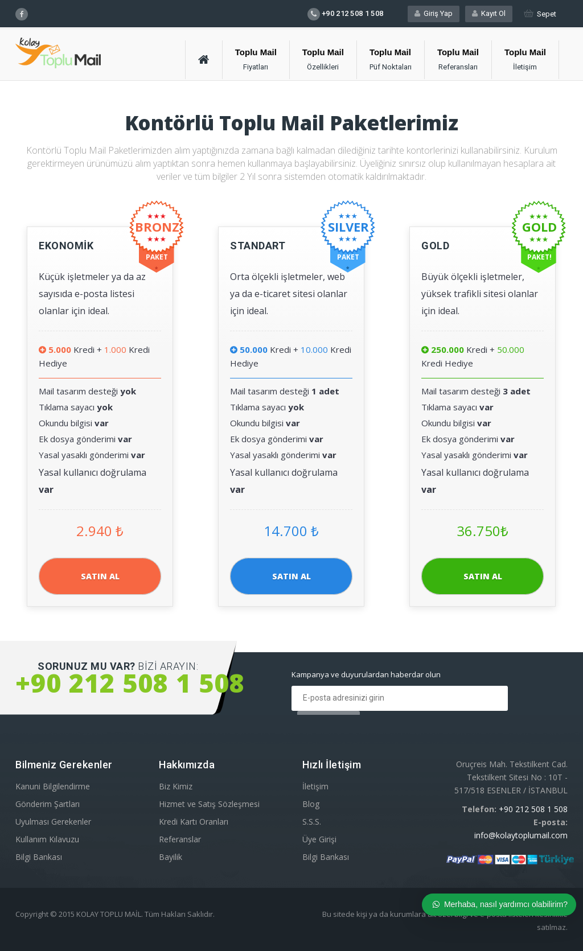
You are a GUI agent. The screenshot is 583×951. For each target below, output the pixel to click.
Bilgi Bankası (38, 856)
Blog (310, 803)
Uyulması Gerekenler (53, 821)
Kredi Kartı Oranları (193, 821)
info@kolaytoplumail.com (521, 835)
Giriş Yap (433, 13)
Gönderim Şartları (47, 803)
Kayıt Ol (489, 13)
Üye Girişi (319, 839)
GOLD (435, 246)
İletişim (315, 786)
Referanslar (180, 839)
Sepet (540, 14)
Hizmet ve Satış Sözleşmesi (209, 803)
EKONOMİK (66, 246)
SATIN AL (100, 576)
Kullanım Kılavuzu (47, 839)
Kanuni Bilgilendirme (52, 786)
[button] (256, 59)
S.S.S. (311, 821)
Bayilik (170, 856)
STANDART (257, 246)
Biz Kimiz (175, 786)
